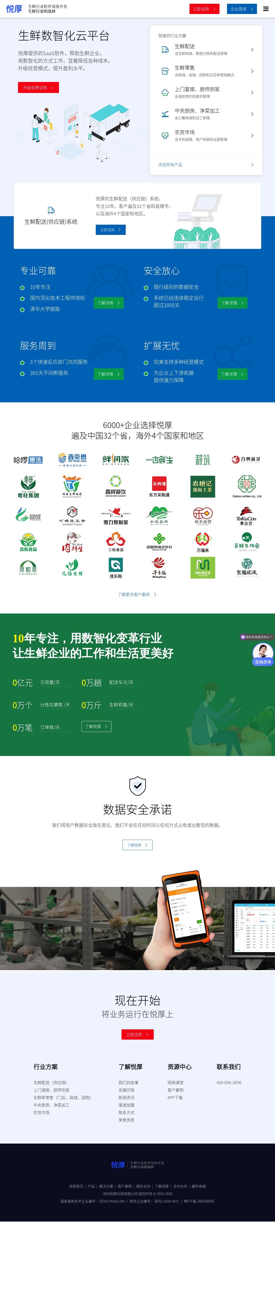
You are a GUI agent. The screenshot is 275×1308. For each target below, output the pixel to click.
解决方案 (108, 1186)
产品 (93, 1186)
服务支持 (145, 1186)
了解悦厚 (164, 1186)
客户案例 (127, 1186)
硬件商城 (199, 1186)
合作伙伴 (182, 1186)
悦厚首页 (78, 1186)
